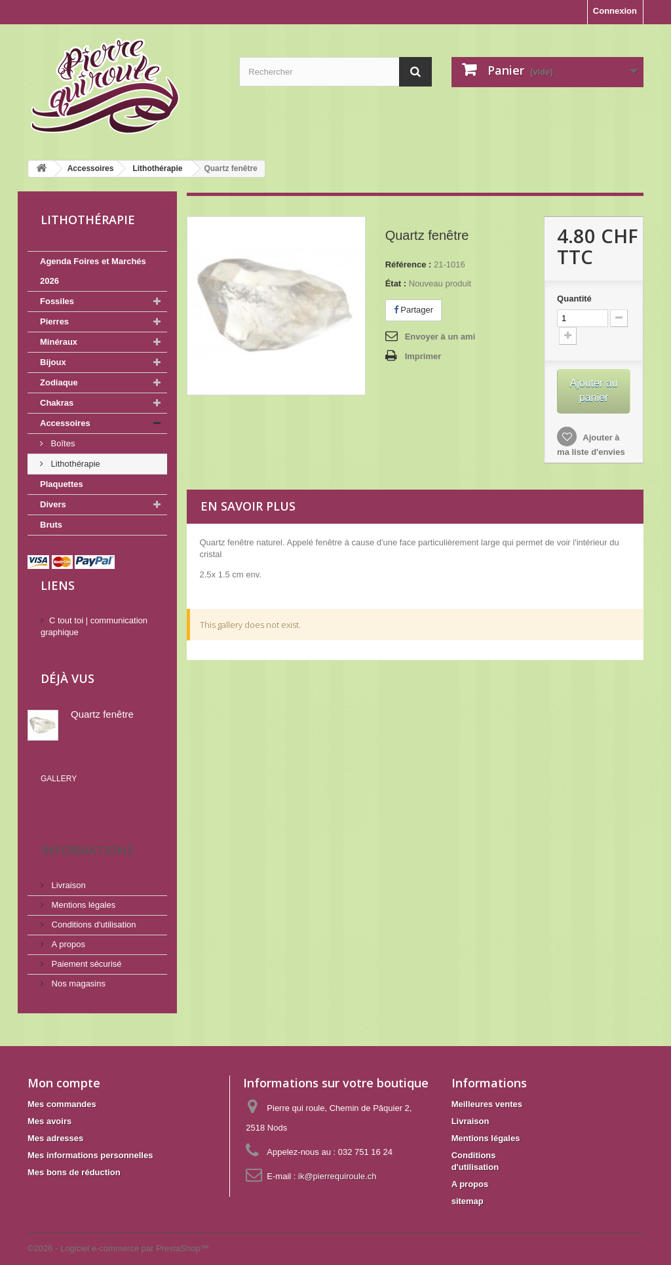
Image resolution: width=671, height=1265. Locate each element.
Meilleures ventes (486, 1085)
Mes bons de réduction (74, 1153)
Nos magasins (77, 964)
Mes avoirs (49, 1102)
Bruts (51, 525)
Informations (87, 831)
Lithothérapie (74, 464)
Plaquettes (61, 484)
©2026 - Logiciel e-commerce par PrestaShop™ (118, 1229)
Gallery (59, 778)
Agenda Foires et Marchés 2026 (93, 271)
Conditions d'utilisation (92, 905)
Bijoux (53, 362)
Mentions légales (82, 886)
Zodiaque (59, 382)
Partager (413, 310)
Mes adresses (55, 1119)
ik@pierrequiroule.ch (337, 1157)
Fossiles (57, 301)
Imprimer (423, 356)
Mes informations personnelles (90, 1136)
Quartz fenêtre (102, 714)
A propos (67, 925)
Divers (53, 504)
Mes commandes (62, 1085)
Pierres (54, 321)
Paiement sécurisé (85, 945)
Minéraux (58, 342)
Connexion (615, 11)
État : (396, 283)
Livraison (67, 866)
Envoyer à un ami (440, 336)
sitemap (467, 1182)
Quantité (574, 298)
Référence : (408, 264)
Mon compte (64, 1064)
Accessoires (65, 423)
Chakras (56, 403)
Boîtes (61, 443)
